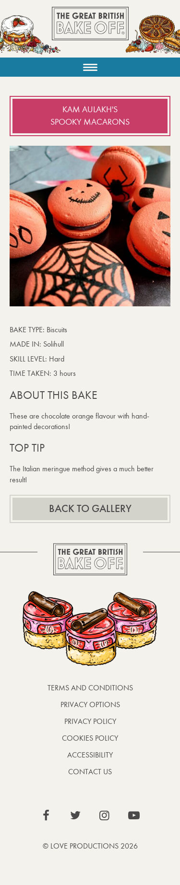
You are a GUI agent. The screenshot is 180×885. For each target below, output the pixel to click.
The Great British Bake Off (90, 32)
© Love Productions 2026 (90, 845)
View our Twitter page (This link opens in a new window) (75, 815)
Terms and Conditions (90, 687)
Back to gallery (90, 508)
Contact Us (90, 771)
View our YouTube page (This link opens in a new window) (134, 815)
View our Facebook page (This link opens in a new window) (46, 815)
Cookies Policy (90, 738)
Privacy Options (90, 704)
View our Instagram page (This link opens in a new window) (104, 815)
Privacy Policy (90, 721)
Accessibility (90, 754)
